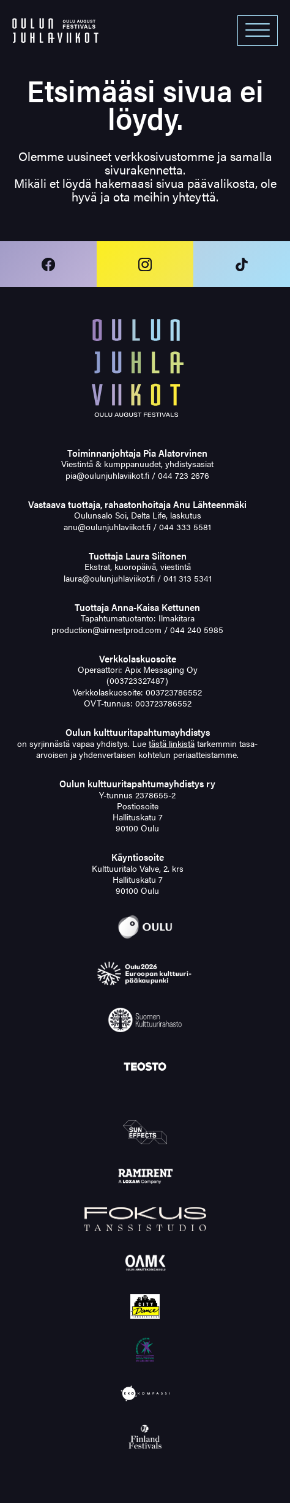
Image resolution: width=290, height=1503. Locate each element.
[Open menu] (257, 30)
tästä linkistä (172, 743)
